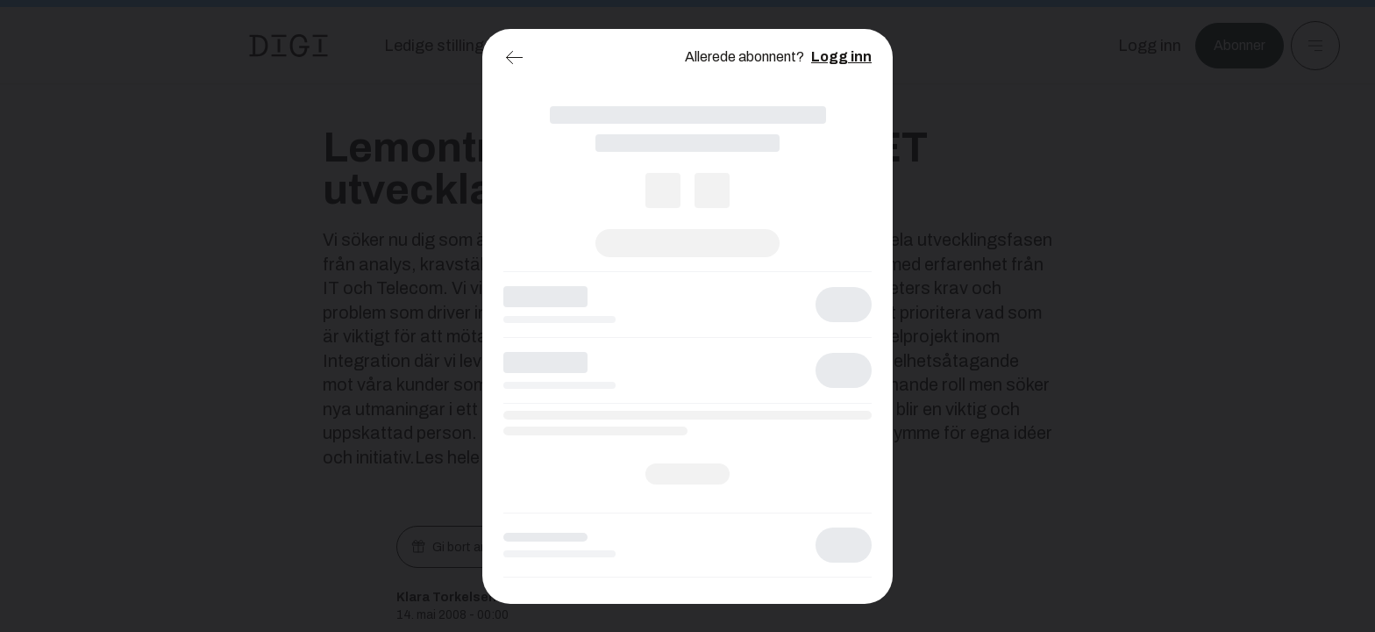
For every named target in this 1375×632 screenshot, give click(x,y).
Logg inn (841, 56)
